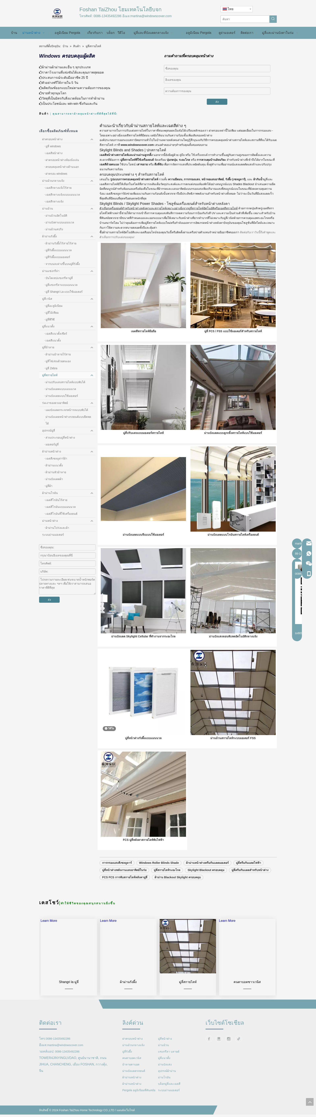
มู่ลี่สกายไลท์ (69, 375)
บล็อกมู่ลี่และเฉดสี (169, 1098)
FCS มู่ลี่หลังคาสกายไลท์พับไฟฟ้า (143, 854)
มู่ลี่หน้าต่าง (165, 1053)
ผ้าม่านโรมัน (69, 493)
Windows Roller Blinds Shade (159, 877)
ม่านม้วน (69, 208)
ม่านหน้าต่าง (69, 521)
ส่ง (217, 101)
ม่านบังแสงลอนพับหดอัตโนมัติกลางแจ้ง (233, 646)
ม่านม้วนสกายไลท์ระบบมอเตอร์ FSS (233, 750)
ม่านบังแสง (165, 1079)
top (310, 1102)
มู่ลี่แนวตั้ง (69, 326)
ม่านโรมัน (164, 1091)
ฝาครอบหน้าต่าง (69, 139)
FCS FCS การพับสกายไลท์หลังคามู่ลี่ (124, 891)
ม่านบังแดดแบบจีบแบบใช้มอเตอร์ (143, 541)
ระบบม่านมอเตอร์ (53, 534)
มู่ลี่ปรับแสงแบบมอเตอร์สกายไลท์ (143, 437)
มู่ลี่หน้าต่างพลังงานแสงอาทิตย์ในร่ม (124, 884)
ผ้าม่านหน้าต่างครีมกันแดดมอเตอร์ (207, 877)
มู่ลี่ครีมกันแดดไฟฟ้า (248, 877)
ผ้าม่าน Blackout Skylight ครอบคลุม (178, 891)
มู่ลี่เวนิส (69, 299)
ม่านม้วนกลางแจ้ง (69, 180)
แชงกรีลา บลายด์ (168, 1066)
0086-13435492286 (108, 16)
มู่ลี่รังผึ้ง (127, 1066)
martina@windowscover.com (151, 16)
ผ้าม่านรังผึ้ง (69, 236)
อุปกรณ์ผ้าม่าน (167, 1085)
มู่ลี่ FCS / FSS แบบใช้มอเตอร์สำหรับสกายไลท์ (233, 333)
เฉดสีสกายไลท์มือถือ (143, 333)
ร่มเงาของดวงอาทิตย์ (69, 403)
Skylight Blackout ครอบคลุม (206, 884)
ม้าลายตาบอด (130, 1079)
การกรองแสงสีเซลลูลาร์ (117, 877)
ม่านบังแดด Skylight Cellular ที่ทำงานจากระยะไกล (143, 646)
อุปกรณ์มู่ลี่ (69, 430)
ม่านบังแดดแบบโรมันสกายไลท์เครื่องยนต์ (233, 541)
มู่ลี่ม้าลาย (69, 347)
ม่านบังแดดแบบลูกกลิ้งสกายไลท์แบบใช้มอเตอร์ (233, 437)
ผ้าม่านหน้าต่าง (69, 451)
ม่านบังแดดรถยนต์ (133, 1085)
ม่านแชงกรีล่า (69, 271)
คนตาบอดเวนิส (131, 1072)
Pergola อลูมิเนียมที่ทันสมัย (138, 1104)
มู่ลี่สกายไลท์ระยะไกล (167, 884)
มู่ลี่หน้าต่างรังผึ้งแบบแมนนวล (143, 750)
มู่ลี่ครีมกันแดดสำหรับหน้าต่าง (250, 884)
